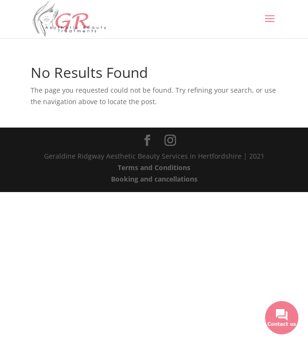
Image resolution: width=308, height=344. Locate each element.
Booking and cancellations (154, 178)
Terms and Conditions (154, 167)
